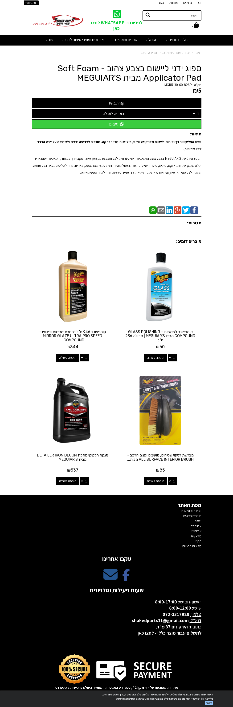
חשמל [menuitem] (151, 39)
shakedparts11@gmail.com (160, 619)
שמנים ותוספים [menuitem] (124, 39)
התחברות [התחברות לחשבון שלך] (31, 2)
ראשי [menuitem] (200, 3)
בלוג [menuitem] (161, 3)
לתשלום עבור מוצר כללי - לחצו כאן (169, 632)
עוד (49, 39)
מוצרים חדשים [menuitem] (192, 514)
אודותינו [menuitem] (173, 3)
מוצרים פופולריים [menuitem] (190, 509)
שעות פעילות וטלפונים (117, 589)
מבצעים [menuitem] (196, 534)
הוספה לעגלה (113, 113)
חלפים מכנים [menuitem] (176, 39)
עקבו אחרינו (116, 557)
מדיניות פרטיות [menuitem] (191, 545)
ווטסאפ (116, 124)
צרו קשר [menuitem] (187, 3)
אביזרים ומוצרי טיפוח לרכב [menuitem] (82, 39)
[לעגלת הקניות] (195, 26)
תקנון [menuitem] (198, 540)
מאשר (209, 703)
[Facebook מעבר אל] (126, 577)
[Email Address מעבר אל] (110, 577)
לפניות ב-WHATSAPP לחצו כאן (116, 25)
